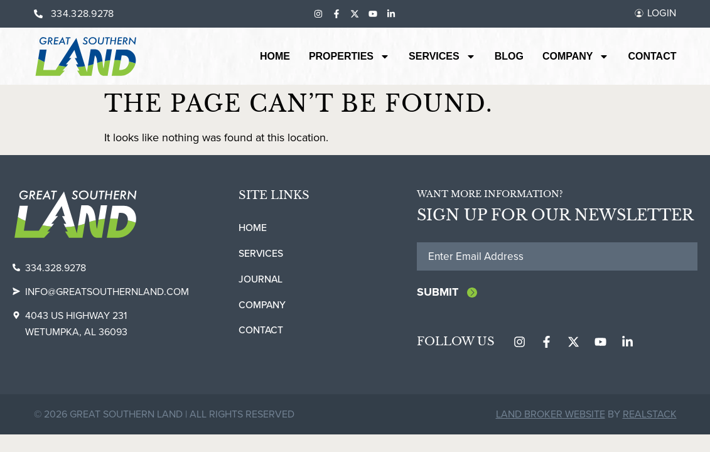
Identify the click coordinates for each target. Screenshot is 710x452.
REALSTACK (650, 415)
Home (275, 56)
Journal (261, 279)
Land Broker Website (550, 415)
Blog (509, 56)
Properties (349, 56)
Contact (652, 56)
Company (576, 56)
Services (442, 56)
